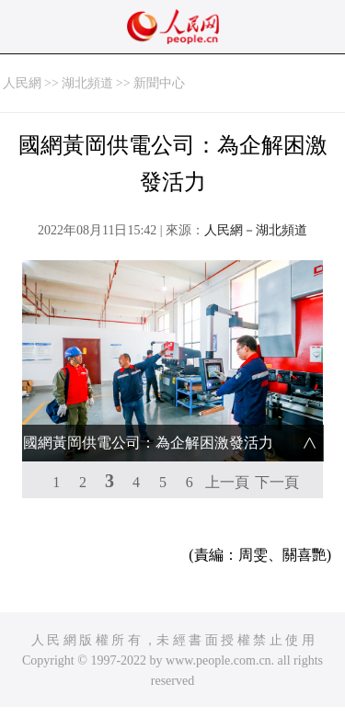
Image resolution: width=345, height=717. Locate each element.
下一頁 (277, 482)
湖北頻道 (87, 83)
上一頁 (227, 482)
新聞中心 (159, 83)
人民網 (22, 83)
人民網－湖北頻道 (255, 230)
